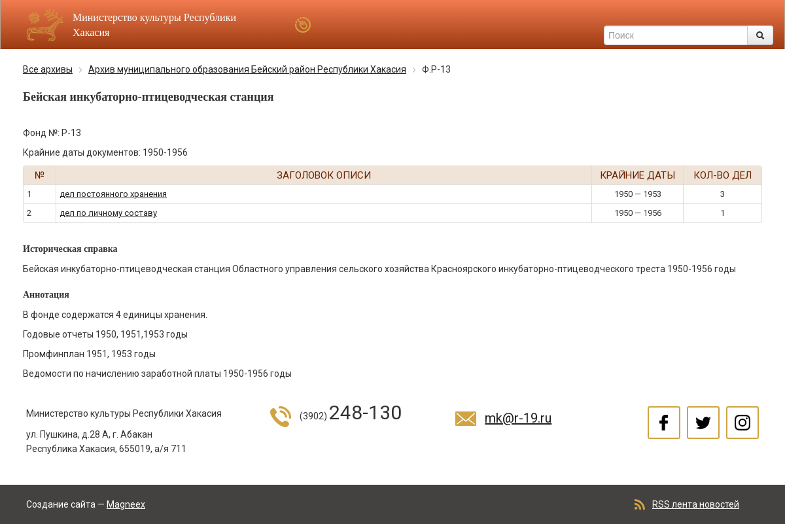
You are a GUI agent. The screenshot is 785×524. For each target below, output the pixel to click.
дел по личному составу (108, 213)
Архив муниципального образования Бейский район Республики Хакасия (247, 69)
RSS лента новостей (695, 504)
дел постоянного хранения (113, 194)
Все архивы (48, 69)
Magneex (126, 504)
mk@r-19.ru (518, 418)
